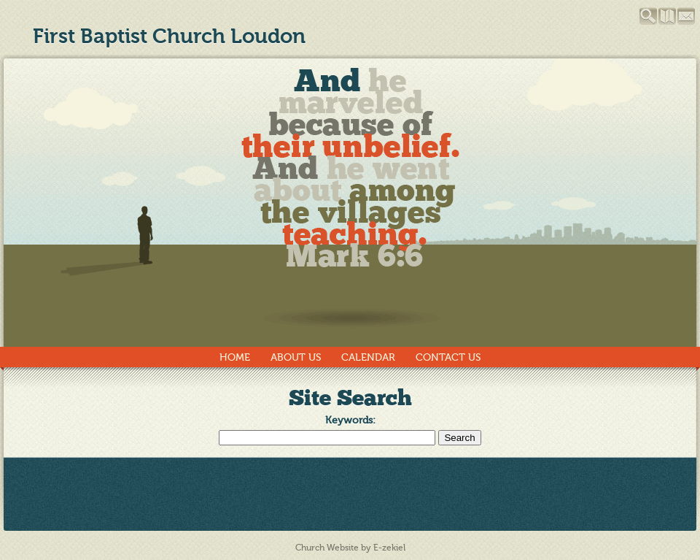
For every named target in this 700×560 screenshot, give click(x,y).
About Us (296, 357)
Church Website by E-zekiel (350, 547)
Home (234, 357)
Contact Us (448, 357)
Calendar (368, 357)
